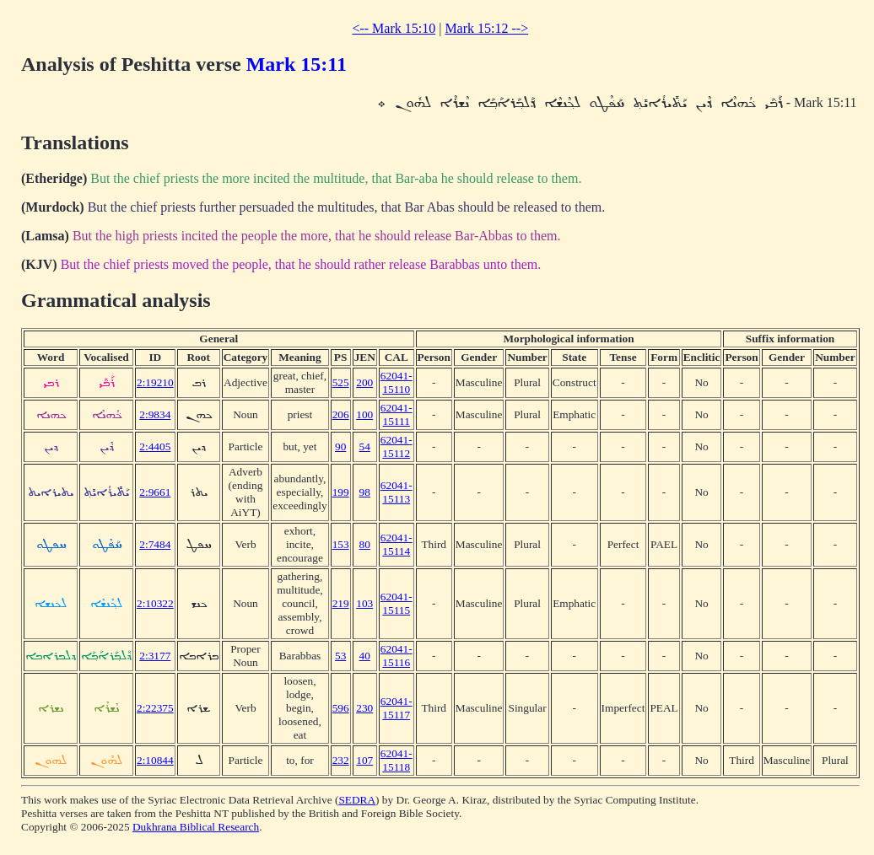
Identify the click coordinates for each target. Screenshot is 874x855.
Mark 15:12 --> (486, 28)
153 (340, 544)
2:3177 (154, 655)
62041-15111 (396, 414)
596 (340, 708)
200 (364, 382)
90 (340, 446)
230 (364, 708)
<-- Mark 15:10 (393, 28)
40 (364, 655)
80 (364, 544)
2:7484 (154, 544)
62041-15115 (396, 603)
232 (340, 760)
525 (340, 382)
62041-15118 (396, 760)
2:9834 (154, 414)
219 (340, 603)
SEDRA (356, 799)
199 (340, 492)
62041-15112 (396, 446)
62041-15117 (396, 708)
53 (340, 655)
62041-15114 (396, 544)
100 (364, 414)
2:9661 (154, 492)
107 (364, 760)
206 (340, 414)
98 (364, 492)
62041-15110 (396, 382)
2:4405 (154, 446)
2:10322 (155, 603)
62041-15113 (396, 492)
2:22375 (155, 708)
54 (364, 446)
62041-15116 (396, 656)
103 (364, 603)
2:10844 (155, 760)
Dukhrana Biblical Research (195, 826)
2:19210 (155, 382)
